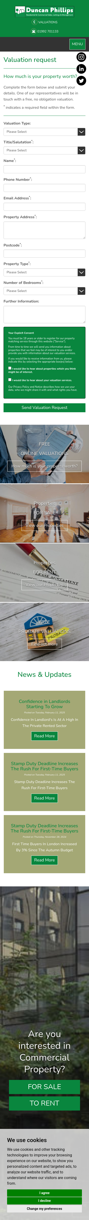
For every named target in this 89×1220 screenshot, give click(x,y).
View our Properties (44, 525)
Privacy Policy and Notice (27, 387)
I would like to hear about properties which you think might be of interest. (42, 370)
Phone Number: (18, 179)
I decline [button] (44, 1201)
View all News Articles (44, 881)
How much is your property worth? (44, 466)
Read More (44, 736)
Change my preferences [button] (44, 1209)
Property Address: (20, 217)
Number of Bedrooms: (23, 282)
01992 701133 (45, 31)
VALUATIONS (44, 22)
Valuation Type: (17, 123)
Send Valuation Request (45, 407)
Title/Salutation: (19, 142)
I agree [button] (44, 1193)
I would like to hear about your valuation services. (40, 380)
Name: (10, 160)
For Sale (44, 1087)
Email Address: (17, 198)
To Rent (44, 1103)
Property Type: (17, 264)
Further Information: (21, 301)
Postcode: (13, 245)
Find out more (44, 644)
